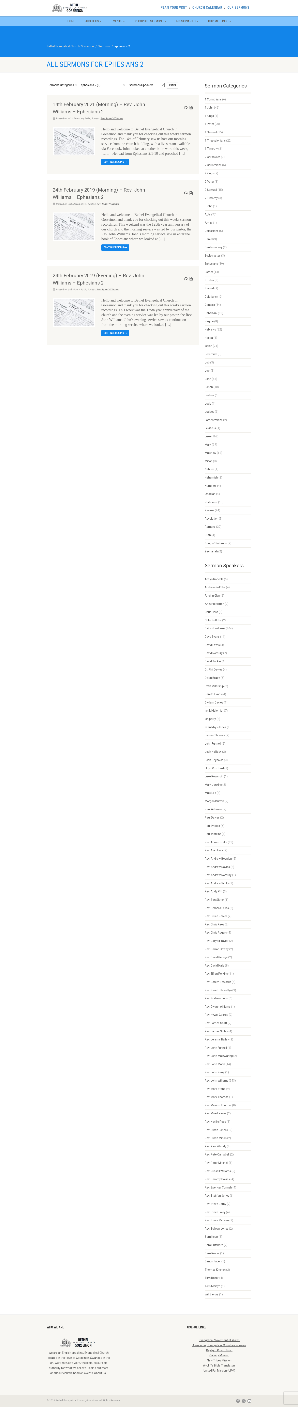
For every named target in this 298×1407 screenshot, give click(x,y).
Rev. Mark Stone (215, 1088)
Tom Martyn (212, 1286)
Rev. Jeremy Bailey (217, 1039)
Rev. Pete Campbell (217, 1154)
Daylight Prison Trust (219, 1350)
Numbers (211, 485)
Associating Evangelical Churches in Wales (219, 1345)
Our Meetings (219, 21)
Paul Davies (212, 817)
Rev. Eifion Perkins (216, 973)
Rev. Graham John (216, 998)
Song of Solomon (216, 543)
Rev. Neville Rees (215, 1121)
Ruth (208, 535)
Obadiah (210, 494)
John (208, 379)
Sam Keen (211, 1236)
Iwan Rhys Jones (215, 727)
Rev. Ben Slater (214, 899)
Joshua (209, 395)
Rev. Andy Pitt (213, 891)
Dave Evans (212, 636)
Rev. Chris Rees (214, 924)
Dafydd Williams (215, 628)
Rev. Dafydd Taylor (216, 940)
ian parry (210, 719)
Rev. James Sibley (216, 1031)
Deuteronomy (213, 247)
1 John (209, 107)
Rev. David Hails (214, 965)
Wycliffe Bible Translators (219, 1365)
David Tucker (213, 661)
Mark (208, 444)
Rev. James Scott (216, 1023)
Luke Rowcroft (214, 776)
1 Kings (209, 115)
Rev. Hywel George (216, 1014)
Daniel (209, 239)
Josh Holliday (213, 751)
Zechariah (211, 551)
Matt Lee (210, 792)
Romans (210, 526)
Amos (208, 222)
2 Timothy (211, 198)
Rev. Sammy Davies (217, 1179)
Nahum (209, 469)
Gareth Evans (213, 694)
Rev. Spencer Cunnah (218, 1187)
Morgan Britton (214, 801)
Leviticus (210, 428)
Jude (208, 403)
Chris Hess (211, 612)
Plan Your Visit (174, 7)
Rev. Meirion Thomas (218, 1105)
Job (207, 362)
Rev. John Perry (215, 1072)
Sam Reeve (212, 1253)
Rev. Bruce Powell (216, 916)
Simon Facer (213, 1261)
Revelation (211, 518)
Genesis (210, 304)
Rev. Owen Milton (216, 1138)
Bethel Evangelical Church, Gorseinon (70, 46)
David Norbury (214, 653)
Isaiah (208, 345)
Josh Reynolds (214, 760)
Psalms (209, 510)
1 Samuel (211, 132)
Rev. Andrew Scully (217, 883)
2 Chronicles (212, 157)
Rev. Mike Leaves (215, 1113)
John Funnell (213, 743)
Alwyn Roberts (214, 579)
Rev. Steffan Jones (217, 1195)
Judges (209, 411)
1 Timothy (211, 148)
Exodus (209, 280)
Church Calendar (207, 7)
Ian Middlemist (214, 710)
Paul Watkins (213, 834)
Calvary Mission (219, 1355)
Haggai (209, 321)
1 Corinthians (213, 99)
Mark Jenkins (213, 784)
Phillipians (211, 502)
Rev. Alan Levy (214, 850)
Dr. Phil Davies (213, 669)
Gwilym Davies (214, 702)
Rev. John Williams (112, 118)
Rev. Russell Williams (218, 1171)
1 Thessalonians (215, 140)
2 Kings (209, 173)
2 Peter (209, 181)
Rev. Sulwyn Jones (216, 1228)
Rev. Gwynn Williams (217, 1006)
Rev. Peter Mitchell (216, 1162)
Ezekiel (209, 288)
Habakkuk (211, 313)
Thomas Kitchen (215, 1269)
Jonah (209, 387)
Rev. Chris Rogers (216, 932)
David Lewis (212, 645)
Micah (208, 461)
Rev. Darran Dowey (217, 949)
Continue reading (115, 162)
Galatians (211, 296)
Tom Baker (212, 1277)
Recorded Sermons (150, 21)
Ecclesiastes (213, 255)
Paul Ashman (213, 809)
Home (71, 21)
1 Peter (209, 124)
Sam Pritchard (214, 1245)
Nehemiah (211, 477)
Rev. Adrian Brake (216, 842)
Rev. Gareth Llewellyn (218, 990)
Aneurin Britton (214, 603)
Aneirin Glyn (212, 595)
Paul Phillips (212, 825)
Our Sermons (238, 7)
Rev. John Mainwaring (219, 1055)
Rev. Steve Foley (215, 1212)
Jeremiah (211, 354)
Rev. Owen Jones (216, 1130)
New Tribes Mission (219, 1360)
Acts (208, 214)
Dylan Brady (212, 677)
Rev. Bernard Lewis (217, 908)
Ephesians (211, 263)
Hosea (209, 337)
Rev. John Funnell (216, 1047)
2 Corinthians (213, 165)
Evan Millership (214, 686)
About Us (93, 21)
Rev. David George (216, 957)
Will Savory (212, 1294)
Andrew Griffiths (215, 587)
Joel (207, 370)
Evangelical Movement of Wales (219, 1340)
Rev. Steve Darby (215, 1204)
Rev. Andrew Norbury (218, 875)
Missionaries (187, 21)
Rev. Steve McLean (217, 1220)
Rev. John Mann (215, 1064)
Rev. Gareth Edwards (218, 982)
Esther (209, 272)
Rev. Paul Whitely (215, 1146)
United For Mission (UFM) (219, 1370)
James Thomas (215, 735)
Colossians (212, 230)
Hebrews (210, 329)
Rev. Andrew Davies (217, 867)
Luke (208, 436)
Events (118, 21)
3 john (208, 206)
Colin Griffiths (213, 620)
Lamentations (214, 420)
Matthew (210, 452)
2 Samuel (211, 189)
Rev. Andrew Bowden (218, 858)
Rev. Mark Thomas (216, 1097)
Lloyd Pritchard (214, 768)
